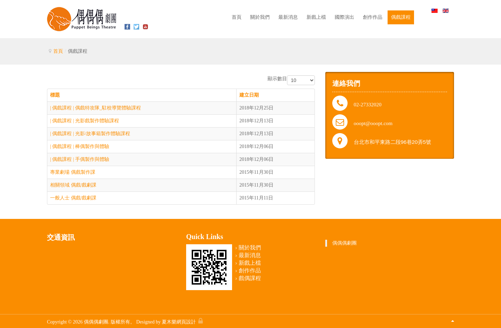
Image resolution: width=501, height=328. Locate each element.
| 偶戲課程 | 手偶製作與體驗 (79, 159)
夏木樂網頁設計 (179, 322)
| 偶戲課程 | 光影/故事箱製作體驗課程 (90, 133)
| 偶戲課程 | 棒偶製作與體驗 (79, 146)
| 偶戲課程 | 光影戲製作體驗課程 (84, 120)
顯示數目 (277, 78)
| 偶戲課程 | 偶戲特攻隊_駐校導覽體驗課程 (95, 107)
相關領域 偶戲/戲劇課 (73, 185)
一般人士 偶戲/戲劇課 (73, 197)
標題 (55, 95)
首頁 (58, 51)
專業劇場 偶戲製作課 (72, 172)
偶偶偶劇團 (344, 243)
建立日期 (249, 95)
